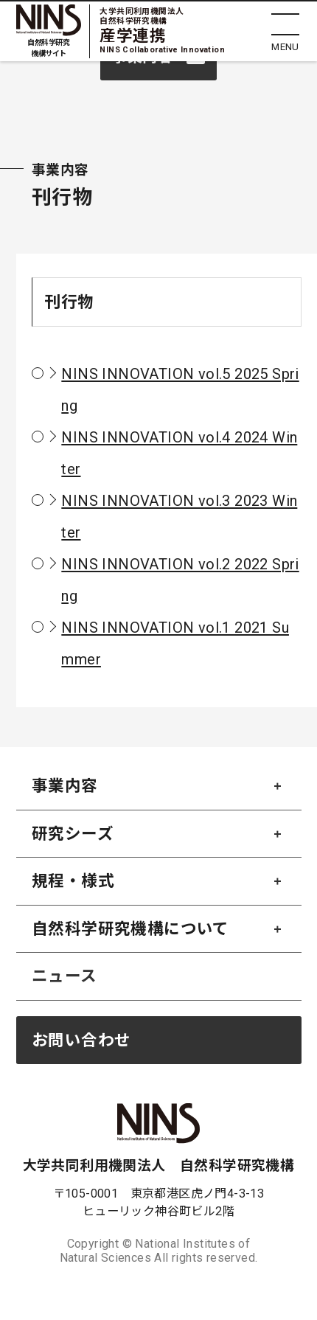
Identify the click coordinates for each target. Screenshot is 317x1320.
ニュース (64, 976)
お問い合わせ (81, 1040)
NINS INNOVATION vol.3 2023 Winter (179, 516)
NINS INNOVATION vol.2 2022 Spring (180, 580)
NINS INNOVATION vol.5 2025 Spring (180, 389)
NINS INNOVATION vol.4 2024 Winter (179, 453)
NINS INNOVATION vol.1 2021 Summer (175, 643)
